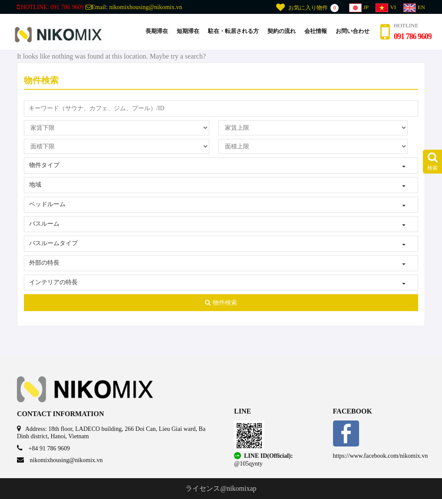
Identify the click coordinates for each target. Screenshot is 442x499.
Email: (134, 7)
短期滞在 (188, 31)
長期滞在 (156, 31)
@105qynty (248, 463)
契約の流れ (281, 31)
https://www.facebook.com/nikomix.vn (380, 456)
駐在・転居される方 (233, 31)
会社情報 (315, 31)
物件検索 (221, 302)
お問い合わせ (352, 31)
